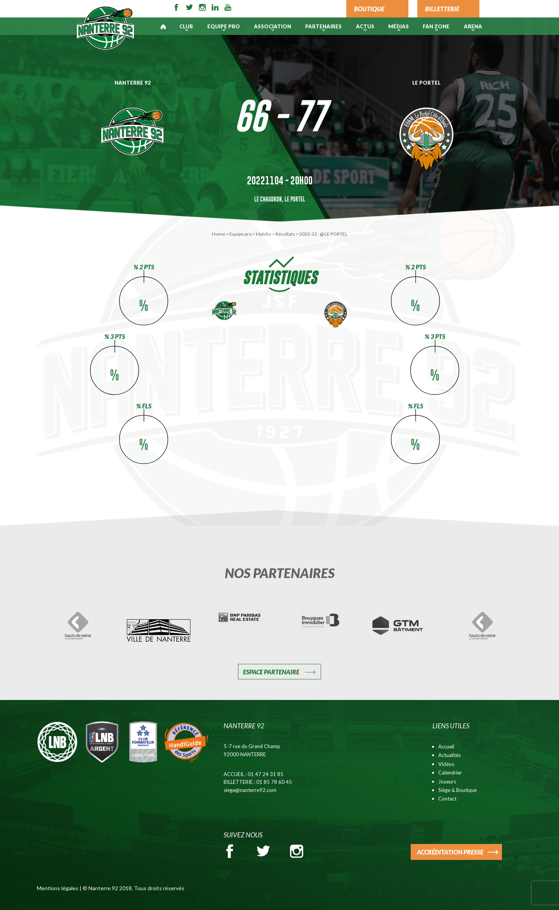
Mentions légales (57, 888)
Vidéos (446, 764)
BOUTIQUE (369, 8)
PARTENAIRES (323, 26)
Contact (447, 798)
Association (272, 26)
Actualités (449, 755)
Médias (398, 26)
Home (218, 234)
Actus (365, 26)
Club (186, 26)
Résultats (285, 234)
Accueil (446, 746)
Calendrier (450, 772)
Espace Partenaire (271, 672)
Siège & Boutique (457, 790)
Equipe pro (223, 26)
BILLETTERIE (442, 8)
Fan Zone (436, 26)
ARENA (473, 26)
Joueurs (447, 781)
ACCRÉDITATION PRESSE (450, 852)
